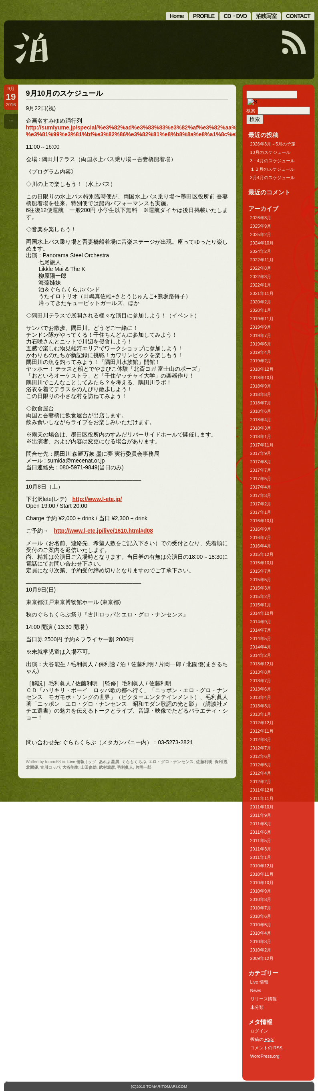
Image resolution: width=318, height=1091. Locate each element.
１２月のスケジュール (272, 169)
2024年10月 (262, 242)
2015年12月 (262, 554)
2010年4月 (261, 933)
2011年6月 (261, 832)
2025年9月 (261, 226)
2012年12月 (262, 722)
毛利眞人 (125, 767)
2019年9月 (261, 327)
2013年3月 (261, 705)
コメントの (266, 1047)
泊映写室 (266, 16)
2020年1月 (261, 310)
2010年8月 (261, 899)
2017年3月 (261, 495)
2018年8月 (261, 394)
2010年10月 (262, 882)
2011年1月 (261, 857)
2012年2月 (261, 781)
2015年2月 (261, 596)
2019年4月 (261, 352)
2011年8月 (261, 823)
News (256, 990)
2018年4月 (261, 419)
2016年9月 (261, 529)
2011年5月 (261, 840)
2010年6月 (261, 916)
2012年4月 (261, 773)
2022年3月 (261, 276)
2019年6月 (261, 343)
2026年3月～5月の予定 (273, 143)
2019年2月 (261, 360)
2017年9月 (261, 453)
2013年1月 (261, 714)
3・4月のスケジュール (272, 160)
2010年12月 (262, 865)
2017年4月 (261, 487)
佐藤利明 (204, 762)
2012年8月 (261, 739)
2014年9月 (261, 621)
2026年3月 (261, 217)
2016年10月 (262, 520)
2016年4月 (261, 545)
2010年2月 (261, 950)
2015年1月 (261, 604)
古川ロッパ (50, 767)
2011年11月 (262, 798)
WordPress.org (265, 1056)
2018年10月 (262, 377)
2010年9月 (261, 891)
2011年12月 (262, 790)
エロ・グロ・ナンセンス (171, 762)
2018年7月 (261, 402)
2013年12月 (262, 663)
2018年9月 (261, 386)
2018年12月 (262, 369)
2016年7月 (261, 537)
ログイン (259, 1030)
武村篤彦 (107, 767)
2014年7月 (261, 630)
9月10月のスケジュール (64, 93)
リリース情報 (263, 998)
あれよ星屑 (109, 762)
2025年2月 (261, 234)
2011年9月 (261, 815)
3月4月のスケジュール (272, 177)
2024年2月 (261, 251)
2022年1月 (261, 285)
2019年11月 (262, 318)
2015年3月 (261, 588)
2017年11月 (262, 444)
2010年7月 (261, 907)
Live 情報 (76, 762)
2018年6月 (261, 411)
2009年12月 (262, 958)
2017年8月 (261, 461)
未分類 (257, 1007)
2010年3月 (261, 941)
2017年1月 (261, 512)
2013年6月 (261, 689)
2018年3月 (261, 428)
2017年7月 (261, 470)
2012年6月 (261, 756)
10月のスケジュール (270, 152)
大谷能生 (70, 767)
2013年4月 (261, 697)
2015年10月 (262, 562)
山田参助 (89, 767)
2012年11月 (262, 731)
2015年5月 (261, 579)
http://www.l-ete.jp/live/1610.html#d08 (103, 530)
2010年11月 (262, 874)
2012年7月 (261, 748)
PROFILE (204, 16)
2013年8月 (261, 672)
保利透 (221, 762)
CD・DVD (235, 16)
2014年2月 (261, 655)
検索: (251, 110)
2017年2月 (261, 503)
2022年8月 (261, 268)
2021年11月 (262, 293)
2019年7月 (261, 335)
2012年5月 (261, 764)
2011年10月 (262, 806)
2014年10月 (262, 613)
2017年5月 (261, 478)
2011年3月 (261, 849)
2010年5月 (261, 924)
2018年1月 (261, 436)
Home (177, 16)
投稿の (262, 1039)
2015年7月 (261, 571)
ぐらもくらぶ (134, 762)
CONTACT (298, 16)
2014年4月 (261, 646)
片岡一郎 (143, 767)
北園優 (32, 767)
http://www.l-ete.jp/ (97, 499)
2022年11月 (262, 259)
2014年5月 (261, 638)
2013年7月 (261, 680)
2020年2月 (261, 301)
